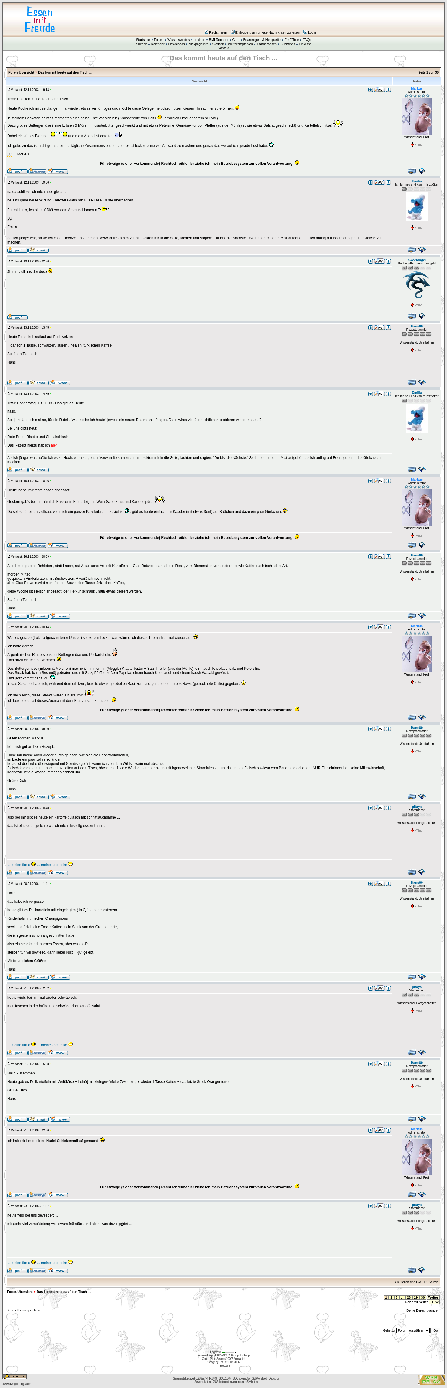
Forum (159, 40)
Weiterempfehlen (240, 44)
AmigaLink (239, 1358)
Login (309, 32)
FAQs (307, 40)
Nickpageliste (198, 44)
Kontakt (223, 48)
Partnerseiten (266, 44)
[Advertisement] (260, 19)
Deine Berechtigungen (423, 1310)
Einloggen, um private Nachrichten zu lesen (265, 32)
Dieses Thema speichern (23, 1310)
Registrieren (216, 32)
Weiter (433, 1297)
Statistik (218, 44)
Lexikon (199, 40)
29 (416, 1297)
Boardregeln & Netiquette (262, 40)
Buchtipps (288, 44)
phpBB (215, 1355)
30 (423, 1297)
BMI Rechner (219, 40)
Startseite (143, 40)
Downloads (176, 44)
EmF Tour (292, 40)
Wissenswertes (178, 40)
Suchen (141, 44)
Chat (235, 40)
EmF (221, 1362)
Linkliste (305, 44)
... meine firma (21, 865)
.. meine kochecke (55, 865)
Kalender (158, 44)
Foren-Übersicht (21, 72)
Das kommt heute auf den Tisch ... (65, 72)
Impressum (223, 1365)
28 (409, 1297)
